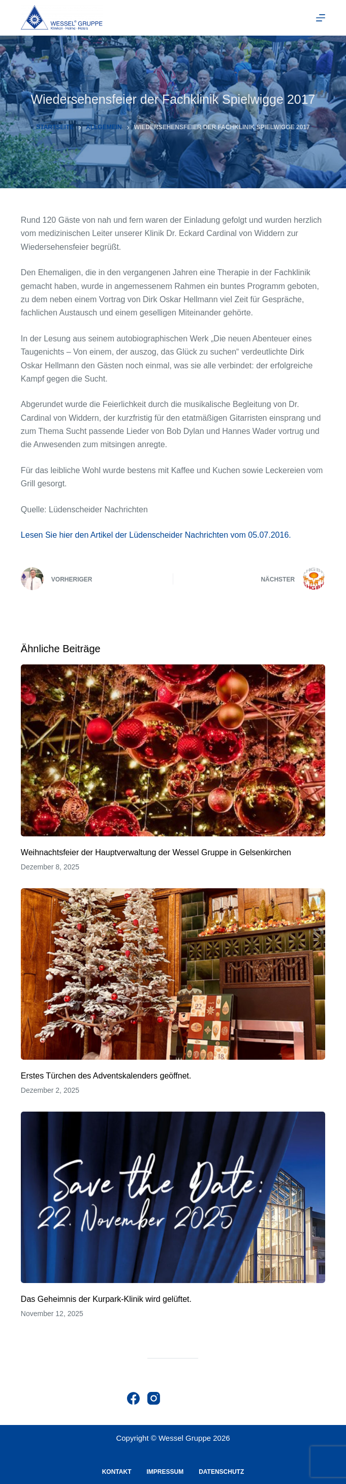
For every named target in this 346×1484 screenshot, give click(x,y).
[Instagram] (153, 1398)
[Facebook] (133, 1398)
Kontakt (117, 1471)
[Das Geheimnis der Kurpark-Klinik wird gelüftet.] (173, 1197)
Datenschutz (221, 1471)
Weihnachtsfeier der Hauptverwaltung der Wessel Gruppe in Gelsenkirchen (156, 852)
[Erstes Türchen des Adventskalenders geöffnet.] (173, 974)
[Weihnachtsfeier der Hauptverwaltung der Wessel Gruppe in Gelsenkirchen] (173, 750)
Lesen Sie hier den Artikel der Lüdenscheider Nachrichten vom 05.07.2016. (156, 535)
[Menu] (320, 17)
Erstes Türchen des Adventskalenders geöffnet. (106, 1075)
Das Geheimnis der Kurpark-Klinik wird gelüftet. (106, 1299)
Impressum (164, 1471)
